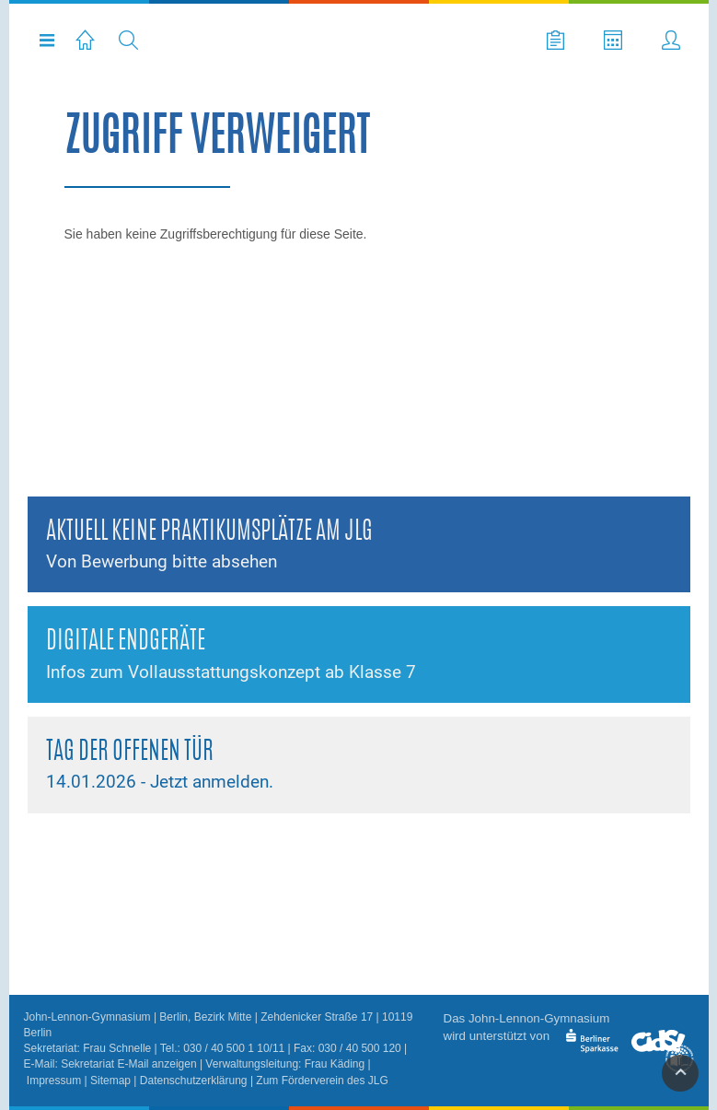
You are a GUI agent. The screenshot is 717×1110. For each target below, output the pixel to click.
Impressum (54, 1080)
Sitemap (110, 1080)
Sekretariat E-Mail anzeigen (128, 1063)
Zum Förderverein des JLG (321, 1080)
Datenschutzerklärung (194, 1080)
